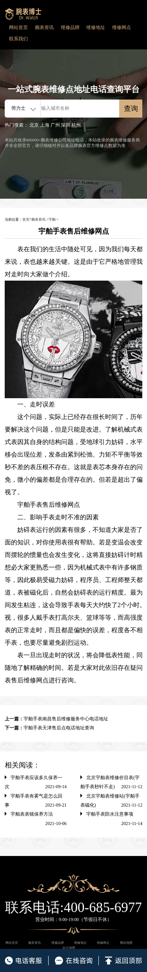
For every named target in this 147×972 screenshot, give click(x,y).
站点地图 (69, 948)
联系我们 (18, 39)
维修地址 (95, 27)
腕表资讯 (44, 27)
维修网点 (121, 27)
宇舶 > (54, 219)
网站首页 (18, 27)
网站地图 (126, 943)
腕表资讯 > (40, 219)
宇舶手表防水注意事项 (109, 814)
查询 (131, 108)
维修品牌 (70, 27)
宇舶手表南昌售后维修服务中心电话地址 (66, 719)
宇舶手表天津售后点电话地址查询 (59, 728)
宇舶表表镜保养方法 (32, 814)
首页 (25, 219)
